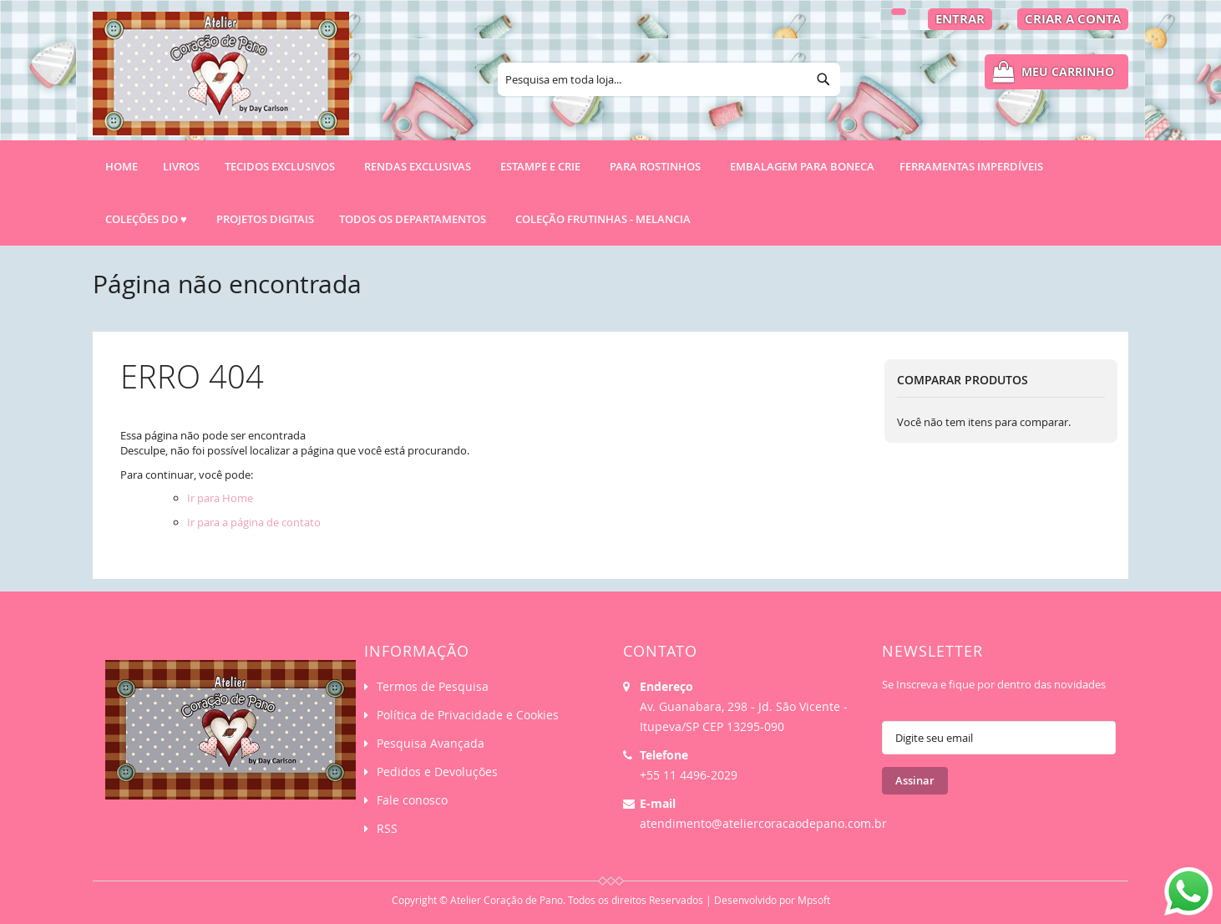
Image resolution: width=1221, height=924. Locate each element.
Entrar (960, 19)
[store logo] (221, 81)
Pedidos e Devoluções (437, 771)
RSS (387, 828)
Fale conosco (412, 800)
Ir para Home (220, 497)
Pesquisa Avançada (430, 743)
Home (121, 166)
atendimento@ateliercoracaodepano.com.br (763, 823)
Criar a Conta (1073, 19)
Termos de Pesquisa (433, 686)
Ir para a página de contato (254, 522)
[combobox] (669, 79)
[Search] (823, 79)
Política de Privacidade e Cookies (468, 715)
